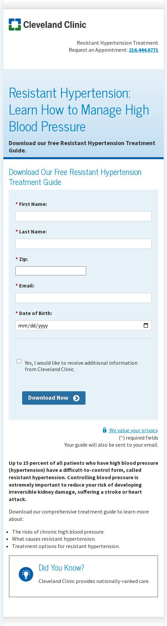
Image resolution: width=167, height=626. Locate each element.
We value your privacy (132, 430)
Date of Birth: (33, 313)
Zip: (21, 259)
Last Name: (31, 231)
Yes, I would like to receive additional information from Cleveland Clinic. (81, 366)
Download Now (48, 397)
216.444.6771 (143, 49)
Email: (24, 285)
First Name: (31, 203)
